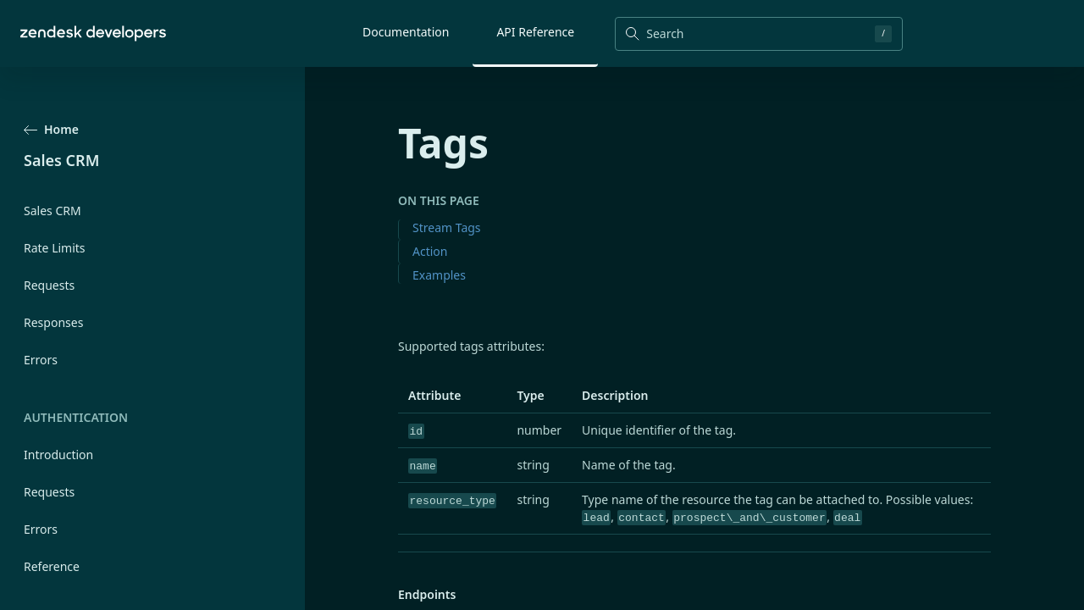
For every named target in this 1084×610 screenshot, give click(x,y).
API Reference (535, 32)
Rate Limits (55, 248)
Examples (439, 275)
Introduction (58, 454)
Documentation (405, 32)
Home (51, 129)
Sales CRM (52, 210)
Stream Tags (446, 227)
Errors (41, 360)
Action (429, 251)
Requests (49, 285)
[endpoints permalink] (389, 595)
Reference (52, 566)
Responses (53, 322)
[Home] (93, 33)
